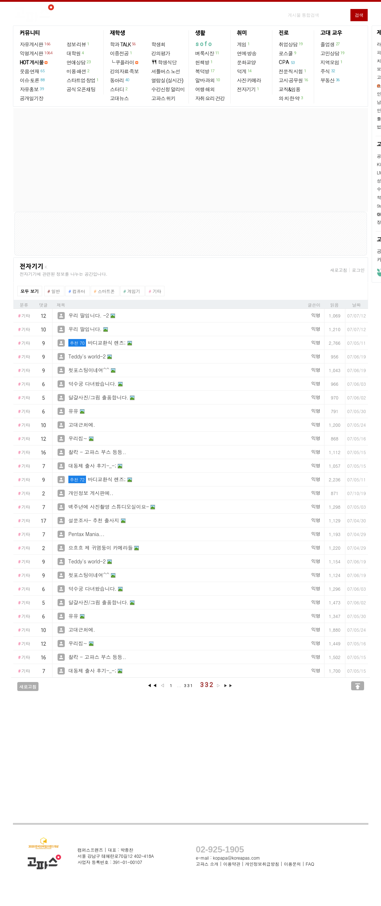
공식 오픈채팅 (81, 89)
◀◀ (152, 685)
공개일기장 (31, 98)
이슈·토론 (32, 80)
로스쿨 (288, 53)
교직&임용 (289, 89)
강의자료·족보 (124, 71)
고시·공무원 (294, 80)
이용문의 (292, 864)
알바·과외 (208, 80)
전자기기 (248, 89)
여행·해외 (205, 89)
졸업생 (330, 44)
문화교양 (246, 62)
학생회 (158, 44)
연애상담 (79, 62)
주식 (328, 71)
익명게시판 (36, 53)
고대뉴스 (119, 98)
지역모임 (332, 62)
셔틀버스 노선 (165, 71)
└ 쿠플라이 (122, 62)
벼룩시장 (207, 53)
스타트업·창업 (83, 80)
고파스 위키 (163, 98)
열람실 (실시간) (167, 80)
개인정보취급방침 (262, 864)
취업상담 (291, 44)
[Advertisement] (190, 160)
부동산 (330, 80)
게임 (243, 44)
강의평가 (160, 53)
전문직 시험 (293, 71)
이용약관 (231, 864)
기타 (24, 316)
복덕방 (205, 71)
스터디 (119, 89)
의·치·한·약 (291, 98)
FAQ (310, 864)
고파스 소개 (207, 864)
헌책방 (204, 62)
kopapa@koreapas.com (236, 858)
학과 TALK (123, 44)
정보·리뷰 (78, 44)
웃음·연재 (32, 71)
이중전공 (121, 53)
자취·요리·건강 (210, 98)
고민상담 (333, 53)
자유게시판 (35, 44)
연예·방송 (247, 53)
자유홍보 (32, 89)
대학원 (76, 53)
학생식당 (164, 62)
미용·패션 (78, 71)
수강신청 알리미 (168, 89)
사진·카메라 (249, 80)
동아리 (120, 80)
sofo (204, 44)
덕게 (244, 71)
